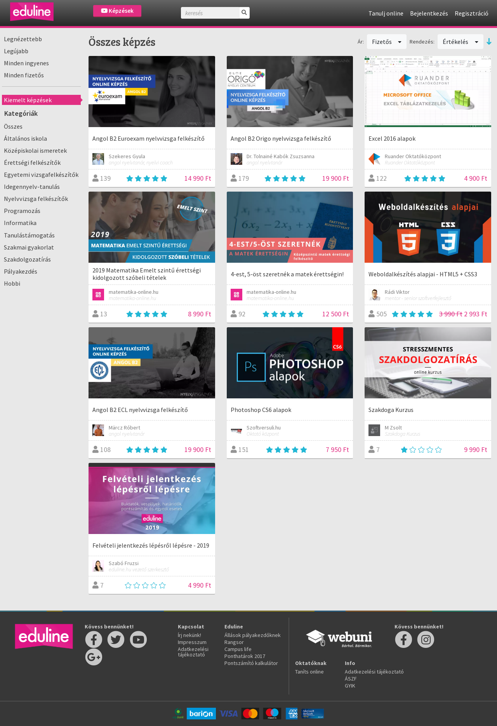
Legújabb (16, 51)
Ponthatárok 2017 (244, 656)
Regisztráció (471, 13)
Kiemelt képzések (28, 100)
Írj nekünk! (189, 635)
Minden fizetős (24, 75)
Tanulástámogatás (29, 235)
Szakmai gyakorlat (29, 247)
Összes (13, 126)
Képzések (117, 10)
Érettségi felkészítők (32, 162)
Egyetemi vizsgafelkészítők (41, 174)
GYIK (350, 685)
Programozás (22, 211)
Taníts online (309, 671)
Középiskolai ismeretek (35, 150)
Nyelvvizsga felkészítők (36, 198)
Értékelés (460, 41)
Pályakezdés (20, 271)
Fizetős (387, 41)
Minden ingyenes (26, 63)
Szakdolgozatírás (27, 259)
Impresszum (192, 642)
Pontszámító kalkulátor (251, 663)
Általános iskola (25, 138)
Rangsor (234, 642)
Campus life (238, 649)
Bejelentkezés (429, 13)
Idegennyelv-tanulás (32, 186)
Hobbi (12, 283)
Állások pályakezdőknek (252, 635)
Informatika (20, 223)
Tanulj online (385, 13)
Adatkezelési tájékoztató (193, 652)
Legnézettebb (23, 39)
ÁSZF (351, 678)
